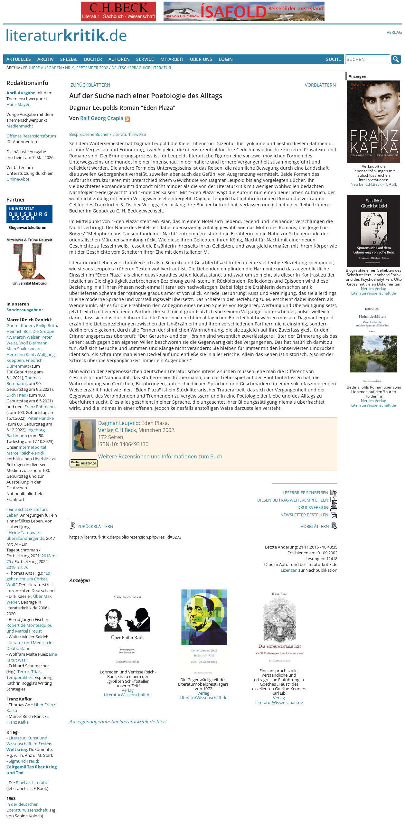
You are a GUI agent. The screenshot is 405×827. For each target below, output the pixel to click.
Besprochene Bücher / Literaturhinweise (107, 134)
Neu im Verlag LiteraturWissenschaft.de (373, 291)
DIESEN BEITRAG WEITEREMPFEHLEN (297, 500)
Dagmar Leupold (118, 423)
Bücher (93, 59)
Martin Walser (26, 337)
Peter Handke (40, 418)
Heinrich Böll (18, 331)
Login (226, 59)
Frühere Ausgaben (42, 67)
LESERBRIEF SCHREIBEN (310, 492)
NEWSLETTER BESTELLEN (308, 515)
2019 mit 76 (17, 567)
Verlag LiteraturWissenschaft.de (128, 692)
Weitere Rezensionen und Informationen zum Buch (160, 456)
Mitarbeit (172, 59)
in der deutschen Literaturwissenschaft (27, 807)
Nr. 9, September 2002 (86, 67)
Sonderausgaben (24, 310)
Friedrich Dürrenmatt (24, 363)
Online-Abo (17, 179)
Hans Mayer (18, 104)
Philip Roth (46, 325)
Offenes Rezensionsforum (31, 136)
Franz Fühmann (39, 406)
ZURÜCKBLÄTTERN (89, 85)
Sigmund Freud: (31, 766)
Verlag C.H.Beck (117, 430)
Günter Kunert (20, 325)
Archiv (45, 59)
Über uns (201, 59)
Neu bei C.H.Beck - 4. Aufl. (374, 184)
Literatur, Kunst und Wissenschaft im (29, 743)
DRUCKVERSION (317, 507)
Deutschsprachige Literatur (141, 67)
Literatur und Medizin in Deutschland (29, 645)
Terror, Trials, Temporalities (24, 674)
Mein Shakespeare (24, 349)
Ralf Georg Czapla (101, 118)
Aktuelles (18, 59)
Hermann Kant (20, 354)
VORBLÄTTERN (321, 85)
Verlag (394, 32)
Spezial (69, 59)
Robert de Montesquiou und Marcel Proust (29, 628)
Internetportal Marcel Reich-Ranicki (26, 450)
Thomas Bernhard (23, 380)
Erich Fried (16, 395)
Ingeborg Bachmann (25, 432)
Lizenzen (289, 570)
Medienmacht (19, 126)
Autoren (119, 59)
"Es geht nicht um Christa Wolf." (28, 578)
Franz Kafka (17, 722)
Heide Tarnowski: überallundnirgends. (25, 535)
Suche (333, 59)
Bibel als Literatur (32, 782)
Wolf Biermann (33, 343)
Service (145, 59)
